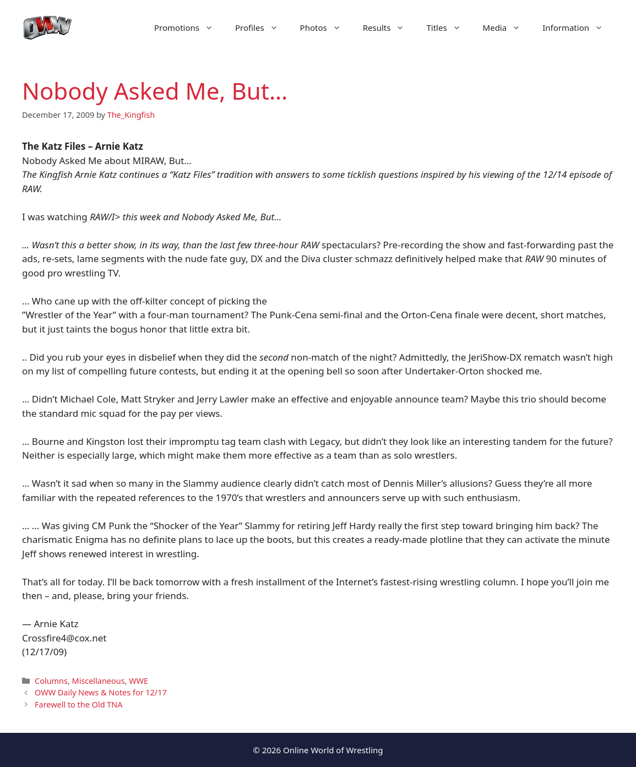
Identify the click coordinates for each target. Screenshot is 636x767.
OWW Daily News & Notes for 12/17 (101, 692)
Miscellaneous (98, 681)
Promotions (189, 27)
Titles (448, 27)
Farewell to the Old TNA (78, 704)
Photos (326, 27)
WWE (138, 681)
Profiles (262, 27)
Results (389, 27)
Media (507, 27)
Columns (51, 681)
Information (578, 27)
